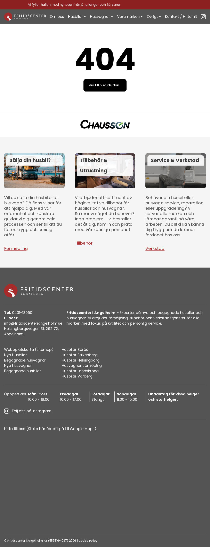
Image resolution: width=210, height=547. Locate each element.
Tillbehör (83, 243)
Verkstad (154, 248)
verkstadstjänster (169, 317)
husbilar (187, 312)
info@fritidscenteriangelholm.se (33, 320)
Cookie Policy (88, 541)
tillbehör (137, 317)
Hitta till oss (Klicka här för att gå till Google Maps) (50, 428)
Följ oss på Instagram (27, 411)
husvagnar (76, 317)
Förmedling (16, 248)
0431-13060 (18, 312)
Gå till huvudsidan (104, 85)
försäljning (118, 317)
